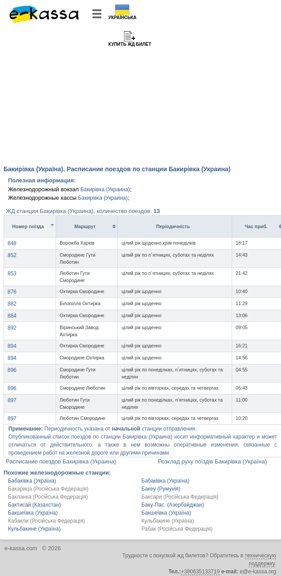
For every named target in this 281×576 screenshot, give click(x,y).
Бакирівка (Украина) (105, 189)
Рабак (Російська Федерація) (177, 529)
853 (12, 273)
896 (12, 370)
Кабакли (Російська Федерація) (46, 521)
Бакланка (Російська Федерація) (48, 497)
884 (12, 316)
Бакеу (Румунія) (161, 489)
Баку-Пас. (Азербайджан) (172, 505)
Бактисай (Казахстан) (34, 505)
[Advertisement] (140, 93)
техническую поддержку (260, 559)
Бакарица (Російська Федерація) (48, 489)
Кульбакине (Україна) (167, 521)
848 (12, 243)
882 (12, 304)
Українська (122, 17)
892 (12, 328)
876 (12, 292)
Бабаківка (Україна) (32, 481)
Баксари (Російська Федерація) (179, 497)
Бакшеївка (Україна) (33, 513)
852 (12, 255)
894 (12, 346)
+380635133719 (200, 571)
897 (12, 400)
